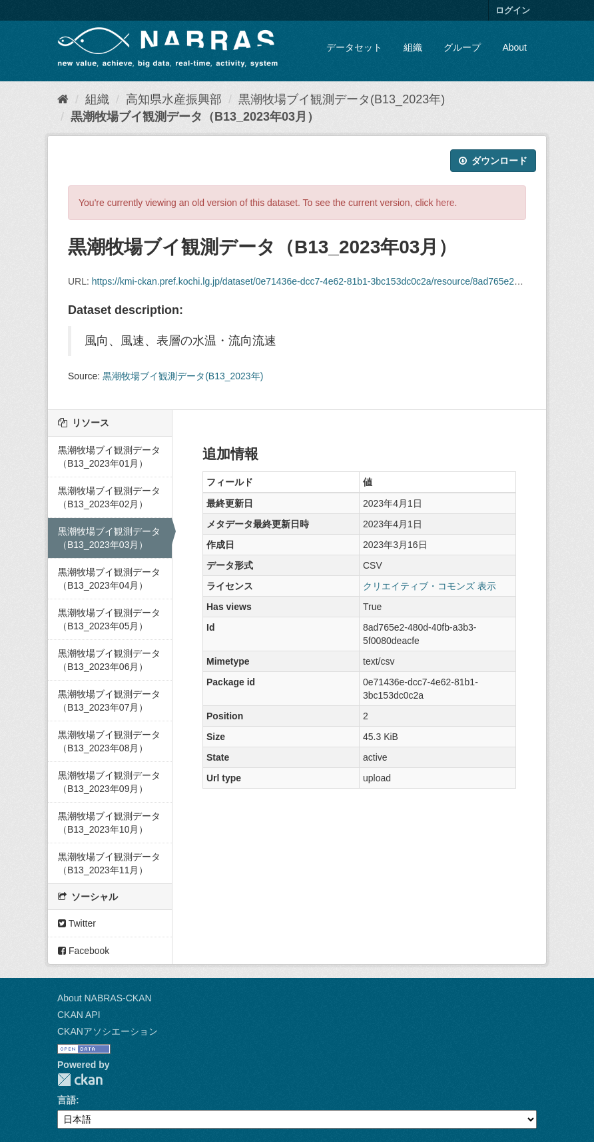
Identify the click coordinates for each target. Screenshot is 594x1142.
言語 (66, 1100)
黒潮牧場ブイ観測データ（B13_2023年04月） (109, 579)
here (445, 202)
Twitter (77, 923)
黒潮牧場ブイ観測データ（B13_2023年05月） (109, 619)
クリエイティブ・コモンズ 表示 (429, 586)
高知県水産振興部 (174, 99)
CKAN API (79, 1014)
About (514, 47)
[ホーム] (63, 99)
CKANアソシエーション (107, 1031)
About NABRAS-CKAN (104, 998)
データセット (354, 47)
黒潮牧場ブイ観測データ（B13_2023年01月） (109, 457)
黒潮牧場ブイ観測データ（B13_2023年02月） (109, 497)
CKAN (80, 1080)
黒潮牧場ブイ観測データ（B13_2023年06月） (109, 660)
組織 (413, 47)
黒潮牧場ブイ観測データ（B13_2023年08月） (109, 741)
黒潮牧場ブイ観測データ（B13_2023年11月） (109, 863)
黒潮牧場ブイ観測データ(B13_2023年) (341, 99)
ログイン (512, 10)
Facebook (83, 950)
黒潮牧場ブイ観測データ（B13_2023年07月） (109, 701)
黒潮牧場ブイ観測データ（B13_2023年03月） (195, 116)
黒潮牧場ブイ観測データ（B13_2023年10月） (109, 823)
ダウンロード (493, 160)
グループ (462, 47)
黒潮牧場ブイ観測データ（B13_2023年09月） (109, 782)
